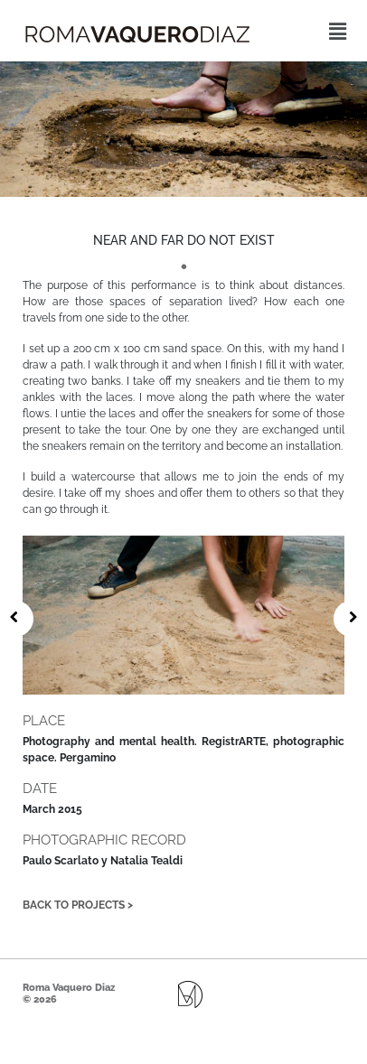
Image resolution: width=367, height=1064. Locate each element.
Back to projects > (78, 905)
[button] (338, 31)
